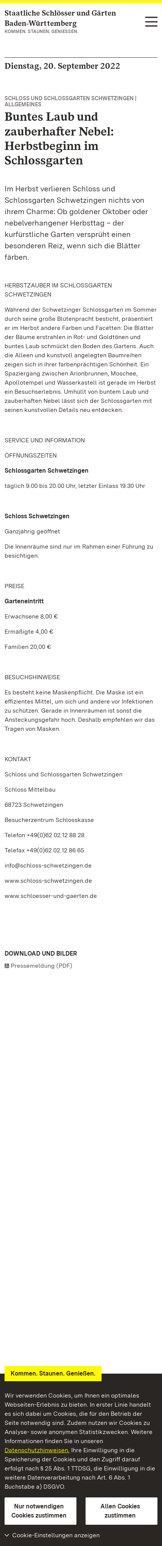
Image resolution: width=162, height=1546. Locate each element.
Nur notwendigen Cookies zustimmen (39, 1511)
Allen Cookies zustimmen (120, 1511)
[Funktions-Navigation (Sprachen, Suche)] (151, 22)
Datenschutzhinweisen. (37, 1450)
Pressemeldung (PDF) (41, 965)
